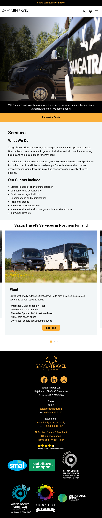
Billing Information (51, 436)
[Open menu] (97, 11)
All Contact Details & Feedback (51, 432)
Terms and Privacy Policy (51, 439)
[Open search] (84, 11)
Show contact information (51, 2)
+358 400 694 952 (53, 426)
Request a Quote (51, 117)
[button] (51, 341)
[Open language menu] (91, 11)
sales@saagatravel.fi (51, 408)
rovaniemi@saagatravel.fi (50, 422)
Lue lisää (51, 327)
